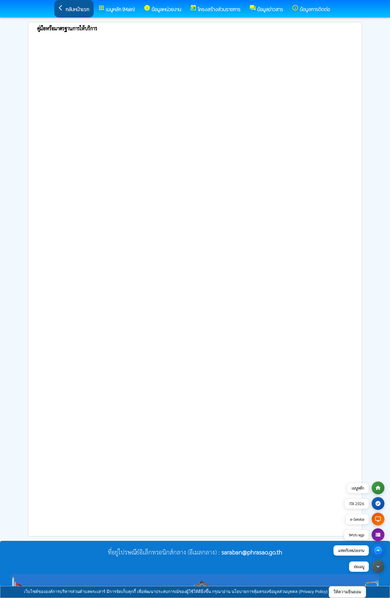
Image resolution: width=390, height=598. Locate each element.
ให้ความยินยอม (347, 591)
